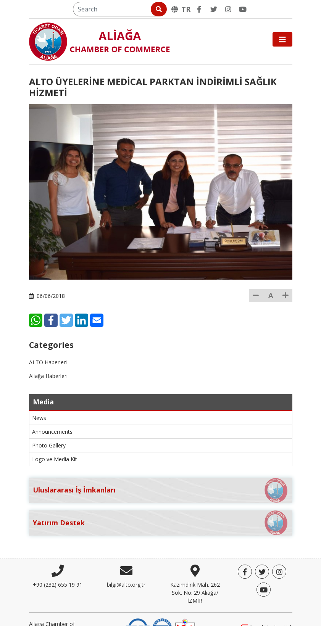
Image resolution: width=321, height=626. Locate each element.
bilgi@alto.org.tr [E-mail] (126, 567)
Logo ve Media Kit (54, 442)
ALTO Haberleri (48, 345)
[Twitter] (213, 9)
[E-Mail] (138, 303)
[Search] (119, 9)
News (39, 400)
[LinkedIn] (123, 303)
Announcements (52, 414)
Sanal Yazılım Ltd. (266, 610)
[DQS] (138, 610)
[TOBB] (185, 610)
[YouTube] (242, 9)
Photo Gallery (49, 428)
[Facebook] (199, 9)
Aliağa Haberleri (48, 358)
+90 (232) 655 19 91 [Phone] (57, 567)
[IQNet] (162, 610)
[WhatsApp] (77, 303)
